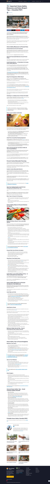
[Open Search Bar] (42, 1)
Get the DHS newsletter (10, 476)
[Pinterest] (18, 30)
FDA (8, 265)
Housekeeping (33, 1)
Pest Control (37, 1)
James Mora (11, 12)
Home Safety (29, 1)
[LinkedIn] (22, 30)
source (23, 98)
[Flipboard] (27, 30)
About (41, 1)
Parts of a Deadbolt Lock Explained (11, 462)
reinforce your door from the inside (16, 349)
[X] (13, 30)
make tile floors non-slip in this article (16, 296)
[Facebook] (9, 30)
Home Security (25, 1)
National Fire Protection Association (13, 72)
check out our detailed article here (15, 304)
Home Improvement (20, 1)
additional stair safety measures (17, 396)
